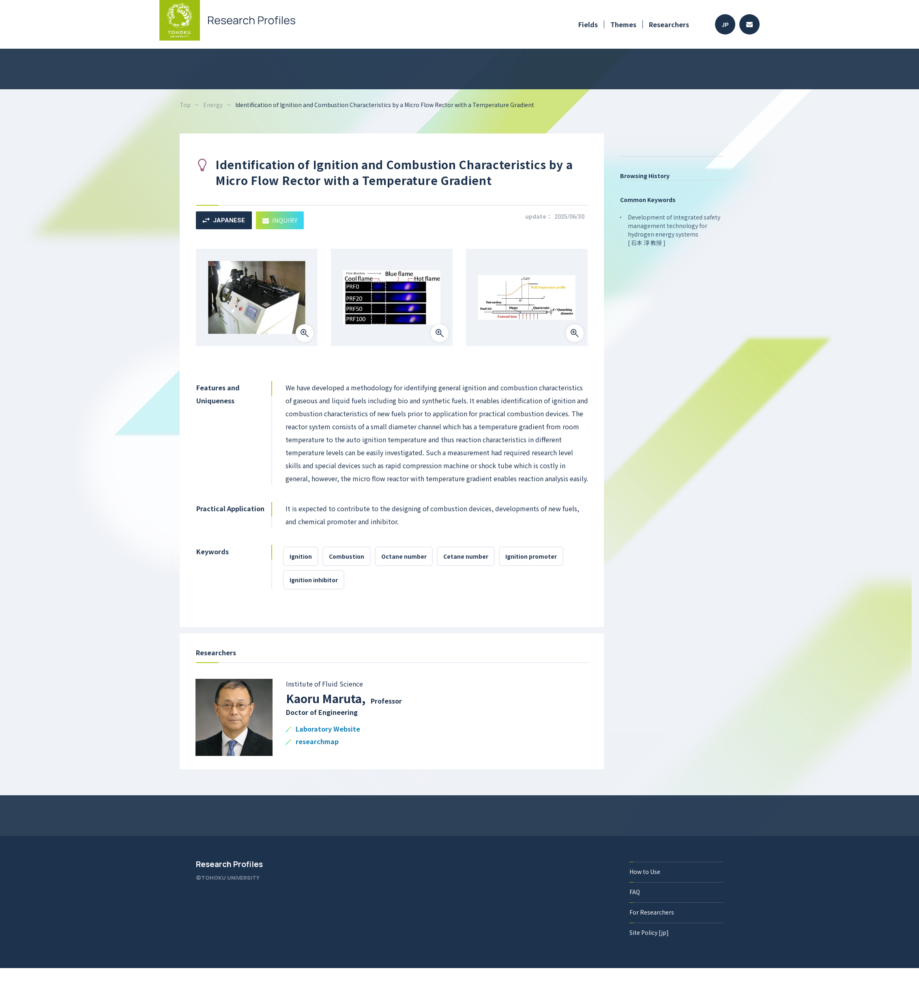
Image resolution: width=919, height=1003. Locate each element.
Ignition (301, 556)
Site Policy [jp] (649, 932)
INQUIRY (280, 220)
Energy (213, 105)
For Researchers (651, 912)
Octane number (404, 556)
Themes (623, 24)
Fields (588, 24)
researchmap (317, 742)
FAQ (634, 892)
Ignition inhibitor (314, 580)
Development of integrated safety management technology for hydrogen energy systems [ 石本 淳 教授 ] (674, 230)
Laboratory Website (328, 729)
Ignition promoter (531, 556)
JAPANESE (223, 220)
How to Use (644, 871)
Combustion (346, 556)
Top (185, 105)
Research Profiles (229, 864)
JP (725, 24)
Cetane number (466, 556)
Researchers (669, 24)
